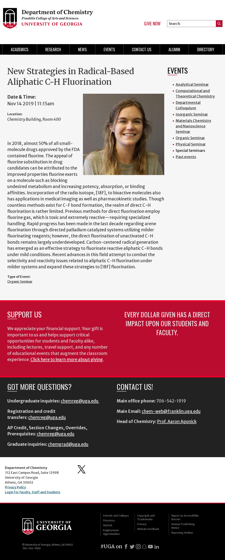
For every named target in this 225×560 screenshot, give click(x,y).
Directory (205, 49)
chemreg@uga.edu (80, 401)
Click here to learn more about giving (66, 359)
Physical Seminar (191, 144)
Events (109, 49)
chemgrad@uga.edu (68, 444)
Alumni (174, 49)
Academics (19, 49)
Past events (186, 156)
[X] (132, 546)
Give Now (152, 23)
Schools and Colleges (116, 515)
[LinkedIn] (156, 546)
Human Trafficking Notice (183, 526)
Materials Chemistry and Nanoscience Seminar (193, 126)
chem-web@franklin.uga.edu (171, 411)
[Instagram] (138, 546)
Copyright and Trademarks (146, 517)
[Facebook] (126, 546)
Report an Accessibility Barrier (185, 517)
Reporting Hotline (182, 532)
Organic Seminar (20, 281)
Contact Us (141, 49)
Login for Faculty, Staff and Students (32, 492)
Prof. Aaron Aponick (177, 421)
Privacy (142, 524)
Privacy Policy (15, 487)
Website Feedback (148, 529)
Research (53, 49)
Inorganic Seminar (192, 114)
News (82, 49)
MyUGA (107, 525)
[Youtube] (150, 546)
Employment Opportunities (111, 532)
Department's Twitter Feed (81, 469)
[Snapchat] (144, 546)
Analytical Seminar (192, 84)
